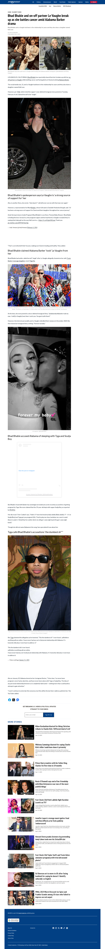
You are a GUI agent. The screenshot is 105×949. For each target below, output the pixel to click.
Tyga (12, 637)
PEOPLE (12, 510)
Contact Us (32, 928)
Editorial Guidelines (12, 930)
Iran (50, 6)
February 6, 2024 (32, 227)
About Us (10, 928)
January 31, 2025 (24, 660)
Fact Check (62, 2)
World (55, 2)
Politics (39, 2)
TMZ (18, 92)
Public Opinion (72, 2)
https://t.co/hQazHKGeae (46, 220)
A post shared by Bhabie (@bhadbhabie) (39, 494)
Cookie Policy (11, 935)
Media (87, 2)
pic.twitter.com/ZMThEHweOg (18, 223)
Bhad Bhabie (31, 77)
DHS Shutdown (67, 6)
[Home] (14, 2)
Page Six (32, 261)
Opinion (81, 2)
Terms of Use (10, 938)
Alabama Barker (64, 80)
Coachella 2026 (43, 6)
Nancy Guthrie (57, 6)
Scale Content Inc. (23, 913)
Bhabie (33, 207)
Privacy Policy (11, 933)
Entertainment (47, 2)
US (33, 2)
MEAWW (10, 913)
